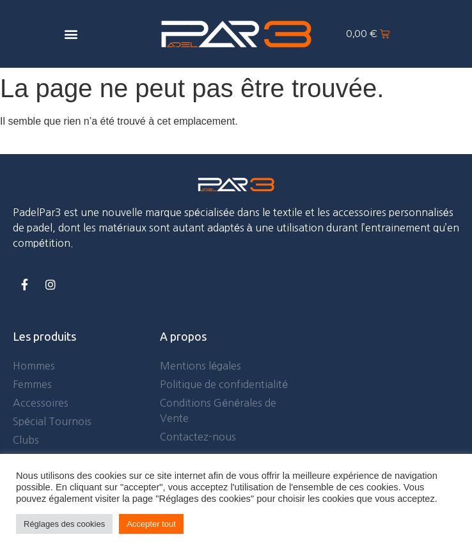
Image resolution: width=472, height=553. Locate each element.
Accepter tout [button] (151, 524)
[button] (70, 33)
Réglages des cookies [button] (64, 524)
